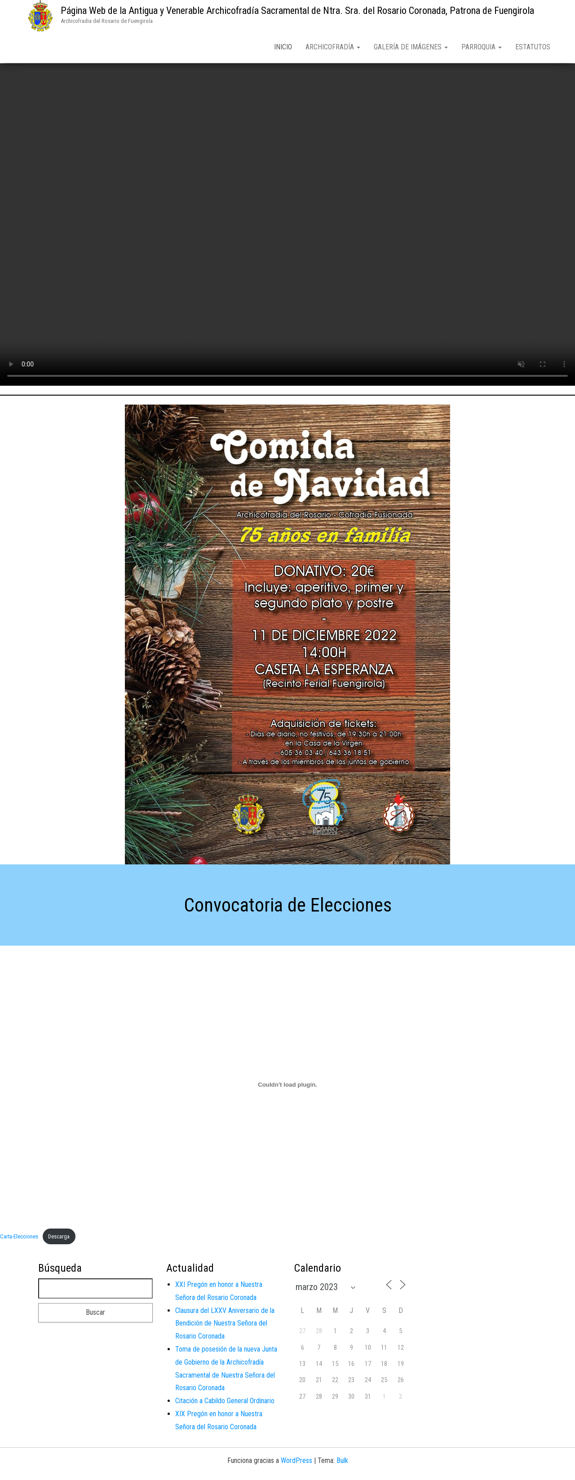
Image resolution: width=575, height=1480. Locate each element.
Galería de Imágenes (411, 47)
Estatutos (532, 47)
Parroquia (481, 47)
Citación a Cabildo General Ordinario (224, 1402)
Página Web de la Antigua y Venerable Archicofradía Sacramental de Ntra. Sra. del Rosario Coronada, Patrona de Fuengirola (297, 10)
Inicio (283, 47)
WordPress (296, 1462)
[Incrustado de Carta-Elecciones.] (287, 1086)
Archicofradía (332, 47)
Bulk (342, 1462)
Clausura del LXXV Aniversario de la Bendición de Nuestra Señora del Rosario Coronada (224, 1325)
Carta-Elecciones (19, 1238)
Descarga (59, 1238)
